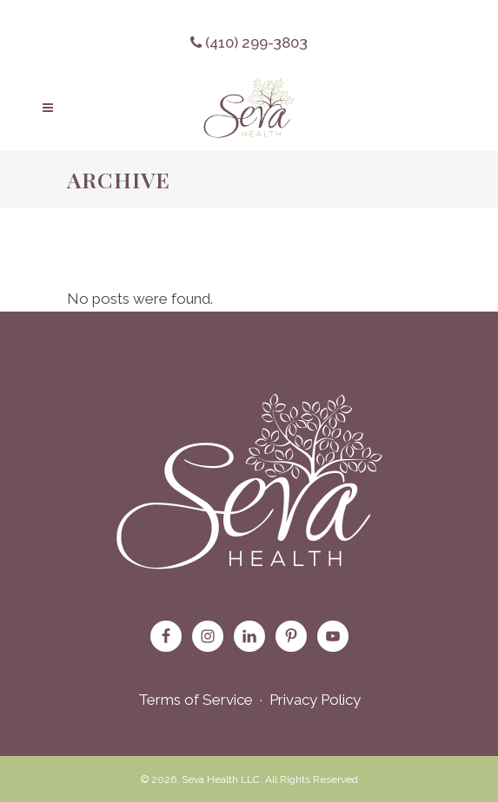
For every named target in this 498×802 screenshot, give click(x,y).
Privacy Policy (315, 699)
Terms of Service (195, 699)
